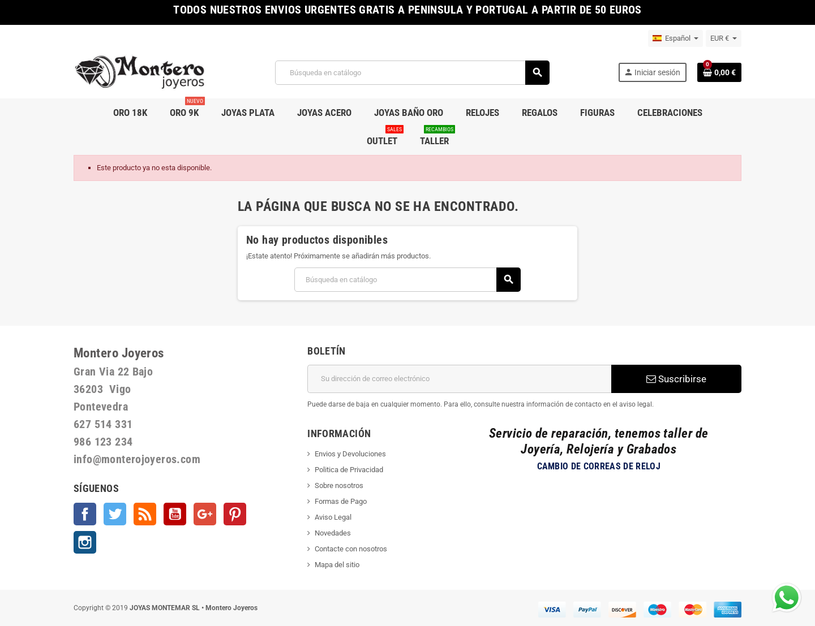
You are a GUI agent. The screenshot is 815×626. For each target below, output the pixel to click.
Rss (145, 514)
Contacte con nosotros (351, 549)
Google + (205, 514)
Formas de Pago (341, 501)
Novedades (333, 533)
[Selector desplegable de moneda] (723, 38)
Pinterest (235, 514)
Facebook (85, 514)
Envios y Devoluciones (350, 454)
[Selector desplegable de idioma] (675, 38)
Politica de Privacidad (349, 469)
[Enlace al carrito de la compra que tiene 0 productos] (719, 72)
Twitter (115, 514)
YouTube (175, 514)
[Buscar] (411, 73)
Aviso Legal (333, 517)
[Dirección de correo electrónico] (459, 379)
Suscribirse (676, 379)
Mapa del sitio (337, 564)
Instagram (85, 542)
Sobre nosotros (339, 485)
